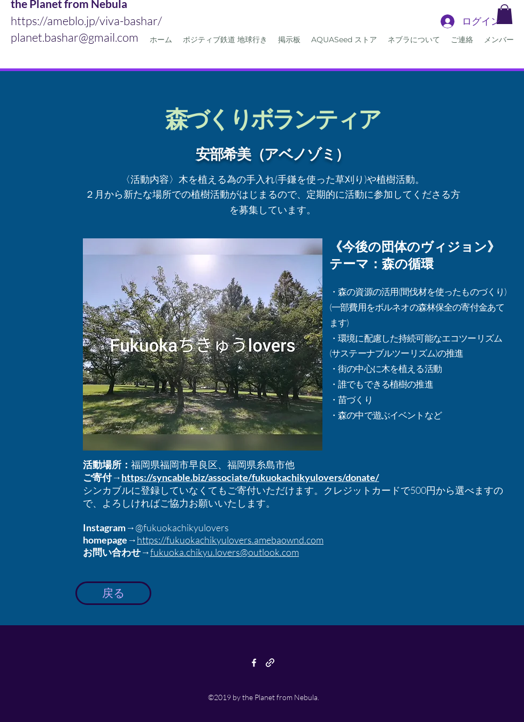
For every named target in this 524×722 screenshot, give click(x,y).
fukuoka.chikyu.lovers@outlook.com (224, 552)
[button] (504, 14)
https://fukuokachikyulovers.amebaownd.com (230, 540)
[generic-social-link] (270, 662)
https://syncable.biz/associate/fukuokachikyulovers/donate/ (250, 477)
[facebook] (254, 662)
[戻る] (113, 593)
